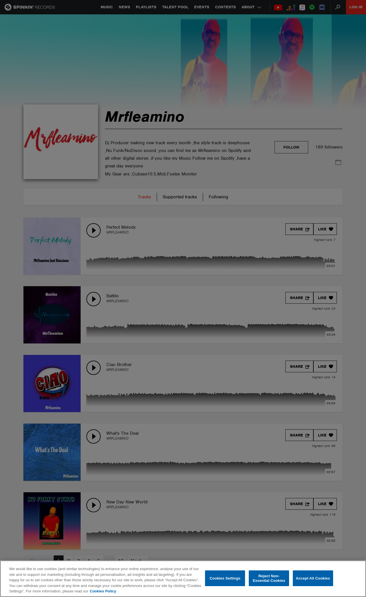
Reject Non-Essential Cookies (269, 578)
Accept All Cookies (313, 578)
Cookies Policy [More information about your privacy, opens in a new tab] (103, 591)
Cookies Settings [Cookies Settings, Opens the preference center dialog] (225, 578)
